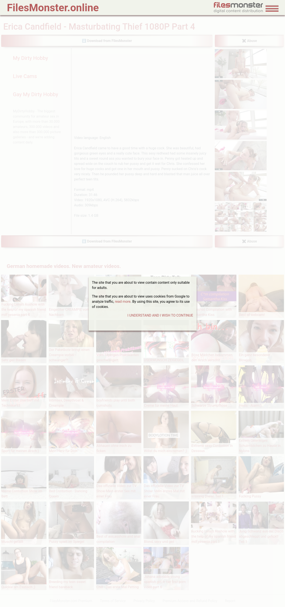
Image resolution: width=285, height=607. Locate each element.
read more (123, 302)
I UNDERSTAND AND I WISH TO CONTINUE (160, 315)
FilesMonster (53, 8)
